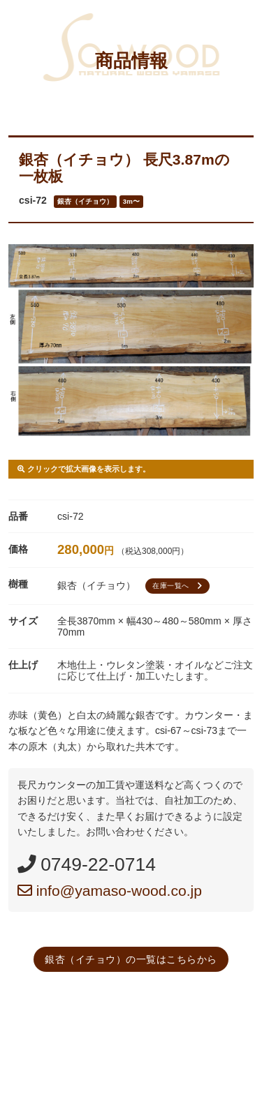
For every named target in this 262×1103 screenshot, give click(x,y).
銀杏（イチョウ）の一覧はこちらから (131, 959)
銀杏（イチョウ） (85, 201)
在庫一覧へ (179, 586)
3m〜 (131, 201)
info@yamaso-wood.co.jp (109, 891)
